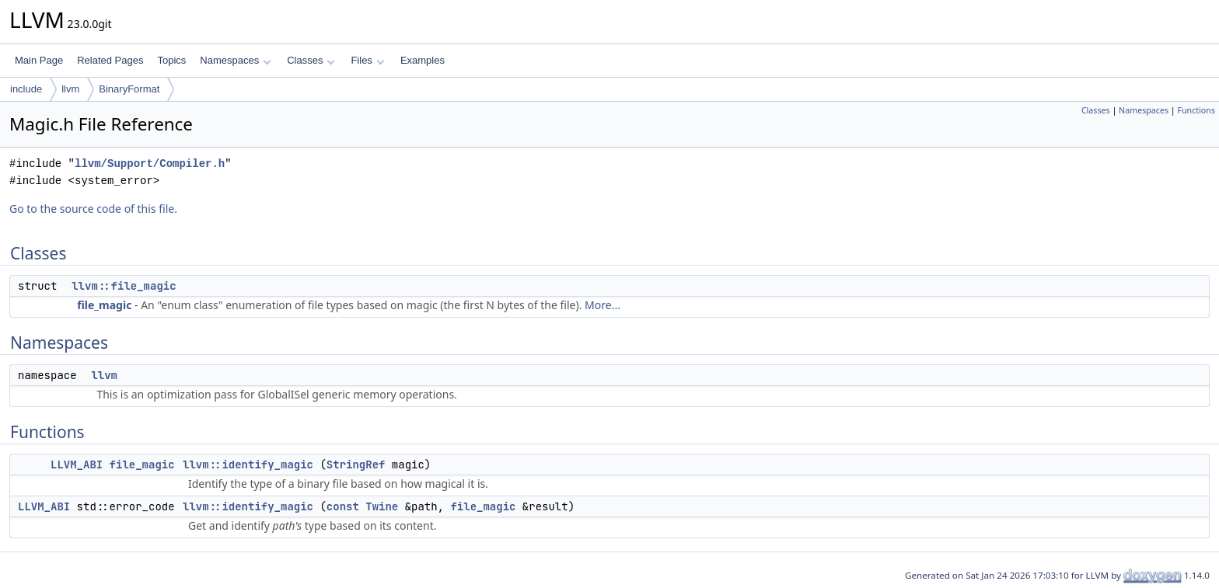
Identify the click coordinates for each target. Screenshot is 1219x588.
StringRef (356, 464)
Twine (381, 506)
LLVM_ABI (77, 464)
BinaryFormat (129, 89)
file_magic (104, 304)
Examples (422, 60)
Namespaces (235, 60)
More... (602, 304)
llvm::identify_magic (248, 464)
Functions (1196, 110)
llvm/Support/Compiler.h (150, 163)
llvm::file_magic (124, 286)
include (26, 89)
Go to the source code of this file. (93, 208)
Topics (171, 60)
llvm (70, 89)
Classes (311, 60)
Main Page (39, 60)
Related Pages (110, 60)
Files (367, 60)
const (343, 506)
